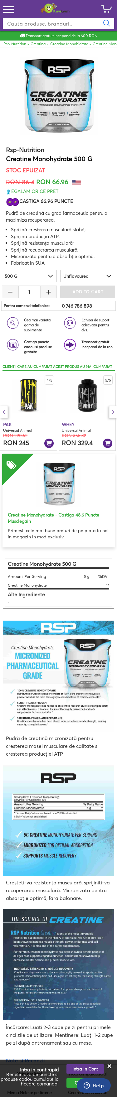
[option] (28, 412)
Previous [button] (4, 412)
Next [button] (113, 412)
